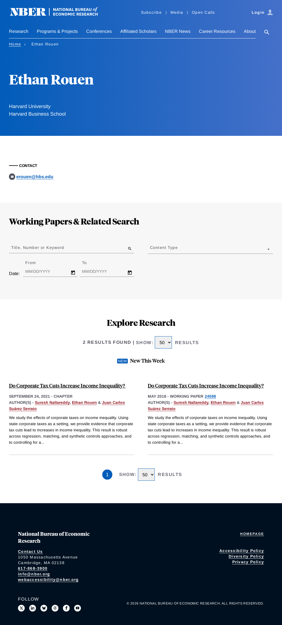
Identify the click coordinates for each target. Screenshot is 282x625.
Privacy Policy (248, 562)
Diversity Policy (246, 556)
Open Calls (203, 12)
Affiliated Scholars (138, 31)
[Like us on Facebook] (66, 608)
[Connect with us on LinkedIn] (32, 608)
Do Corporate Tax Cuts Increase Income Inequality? (67, 385)
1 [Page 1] (107, 474)
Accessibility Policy (241, 550)
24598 (210, 396)
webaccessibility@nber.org (48, 579)
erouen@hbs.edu (34, 176)
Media (176, 12)
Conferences (99, 31)
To (89, 262)
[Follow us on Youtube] (77, 608)
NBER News (177, 31)
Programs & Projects (57, 31)
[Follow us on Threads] (55, 608)
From (35, 262)
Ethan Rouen (84, 402)
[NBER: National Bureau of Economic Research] (58, 14)
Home (15, 44)
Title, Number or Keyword (37, 247)
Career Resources (217, 31)
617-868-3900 (32, 568)
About (250, 31)
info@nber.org (34, 574)
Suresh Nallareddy (52, 402)
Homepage (252, 534)
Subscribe (151, 12)
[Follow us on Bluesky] (43, 608)
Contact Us (30, 551)
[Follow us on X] (21, 608)
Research (18, 31)
